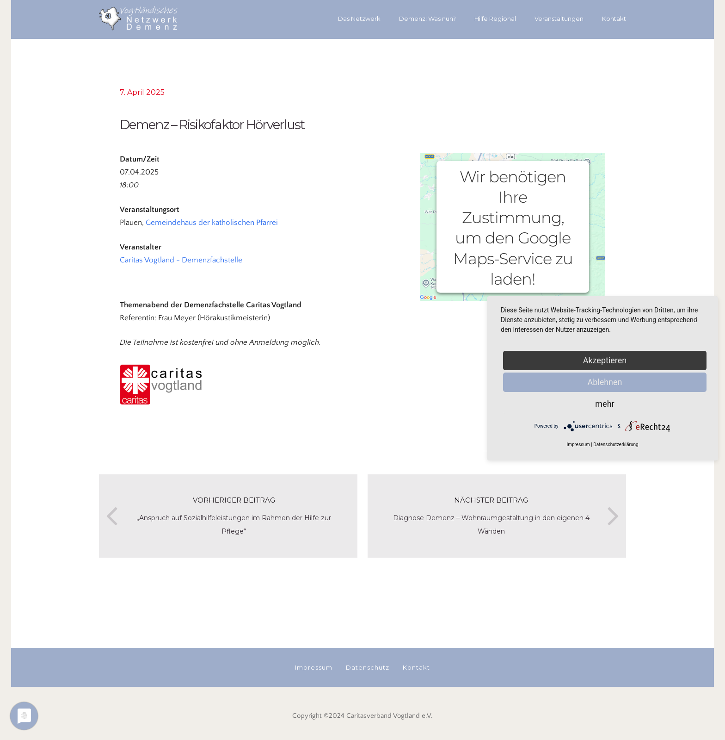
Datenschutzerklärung (615, 444)
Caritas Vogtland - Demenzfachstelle (181, 260)
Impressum (578, 444)
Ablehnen (604, 382)
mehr (604, 404)
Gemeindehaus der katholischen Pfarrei (212, 222)
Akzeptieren (605, 360)
